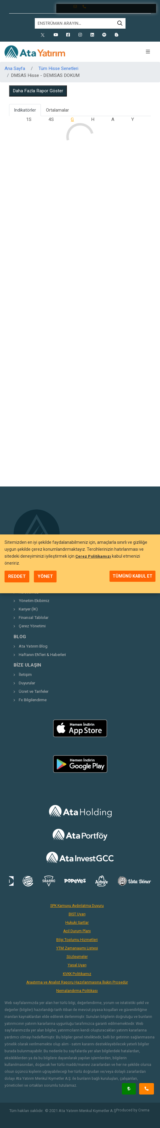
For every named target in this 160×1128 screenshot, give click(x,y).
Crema (143, 1110)
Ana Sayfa (15, 68)
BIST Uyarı (77, 914)
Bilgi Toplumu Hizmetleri (77, 940)
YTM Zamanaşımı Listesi (77, 948)
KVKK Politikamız (77, 974)
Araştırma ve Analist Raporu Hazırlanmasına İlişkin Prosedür (77, 982)
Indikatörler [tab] (25, 110)
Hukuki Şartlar (77, 922)
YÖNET (45, 576)
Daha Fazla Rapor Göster (38, 90)
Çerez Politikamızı (93, 556)
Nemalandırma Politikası (77, 991)
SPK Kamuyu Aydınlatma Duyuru (77, 906)
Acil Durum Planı (77, 931)
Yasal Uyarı (77, 965)
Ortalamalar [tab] (57, 110)
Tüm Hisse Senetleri (58, 68)
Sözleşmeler (77, 957)
